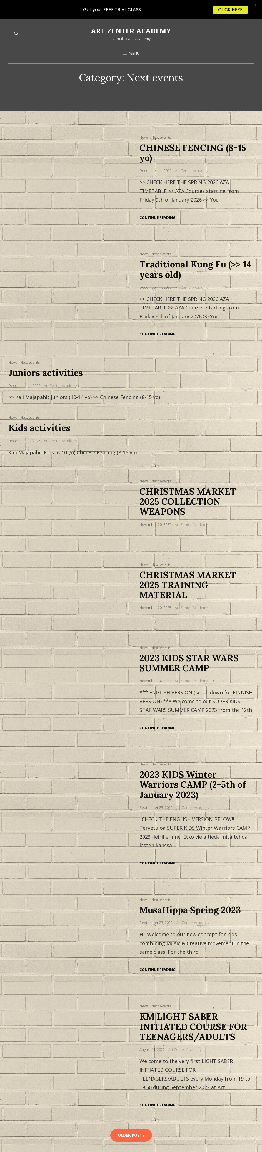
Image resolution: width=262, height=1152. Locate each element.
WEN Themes (114, 1143)
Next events (161, 118)
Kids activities (39, 408)
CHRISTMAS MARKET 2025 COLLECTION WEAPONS (187, 482)
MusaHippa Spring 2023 (190, 890)
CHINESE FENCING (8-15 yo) (192, 133)
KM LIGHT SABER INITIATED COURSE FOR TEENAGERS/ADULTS (193, 1007)
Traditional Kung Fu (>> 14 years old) (195, 250)
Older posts (131, 1116)
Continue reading (157, 198)
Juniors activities (45, 353)
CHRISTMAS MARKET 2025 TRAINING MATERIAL (187, 565)
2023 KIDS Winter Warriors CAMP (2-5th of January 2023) (192, 765)
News (143, 118)
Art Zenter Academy (191, 151)
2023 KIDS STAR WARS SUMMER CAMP (189, 644)
